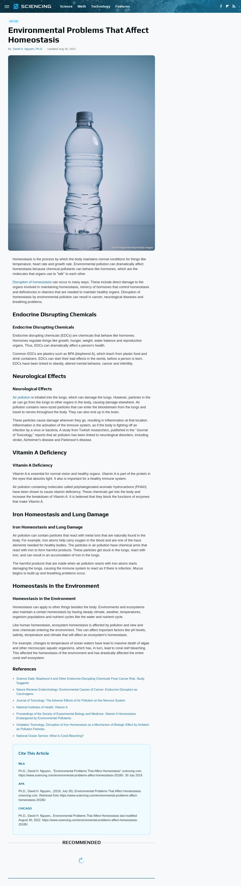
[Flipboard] (227, 6)
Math (82, 6)
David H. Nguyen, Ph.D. (28, 48)
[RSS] (233, 6)
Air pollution (21, 397)
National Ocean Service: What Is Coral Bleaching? (50, 735)
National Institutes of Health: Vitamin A (42, 707)
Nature (14, 21)
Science (66, 6)
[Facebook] (221, 6)
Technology (100, 6)
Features (122, 6)
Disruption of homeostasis (32, 282)
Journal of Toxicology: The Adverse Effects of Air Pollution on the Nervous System (70, 700)
